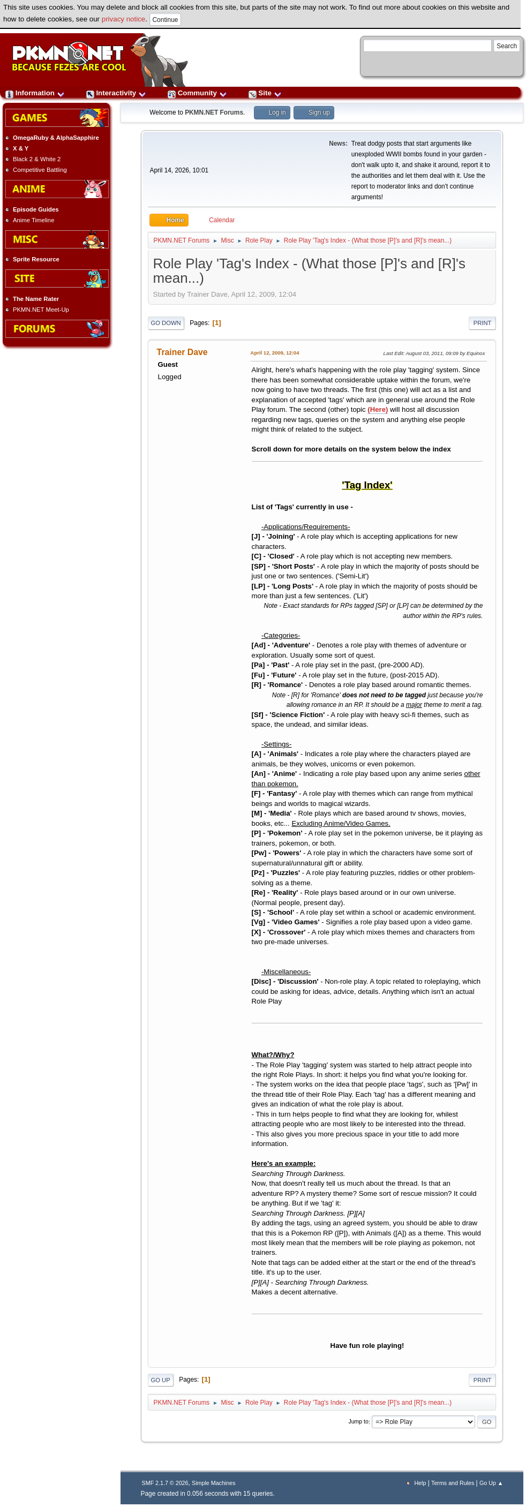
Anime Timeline (33, 220)
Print (483, 323)
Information (35, 93)
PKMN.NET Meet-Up (41, 309)
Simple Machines (213, 1483)
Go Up (160, 1380)
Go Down (166, 323)
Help (420, 1483)
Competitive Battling (40, 170)
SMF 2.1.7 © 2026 (165, 1483)
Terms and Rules (452, 1483)
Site (265, 93)
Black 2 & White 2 (37, 159)
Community (197, 93)
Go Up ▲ (491, 1483)
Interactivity (116, 93)
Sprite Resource (36, 259)
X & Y (20, 148)
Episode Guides (36, 209)
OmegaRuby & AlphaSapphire (56, 137)
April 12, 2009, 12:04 (275, 353)
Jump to (358, 1422)
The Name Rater (36, 299)
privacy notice (124, 19)
